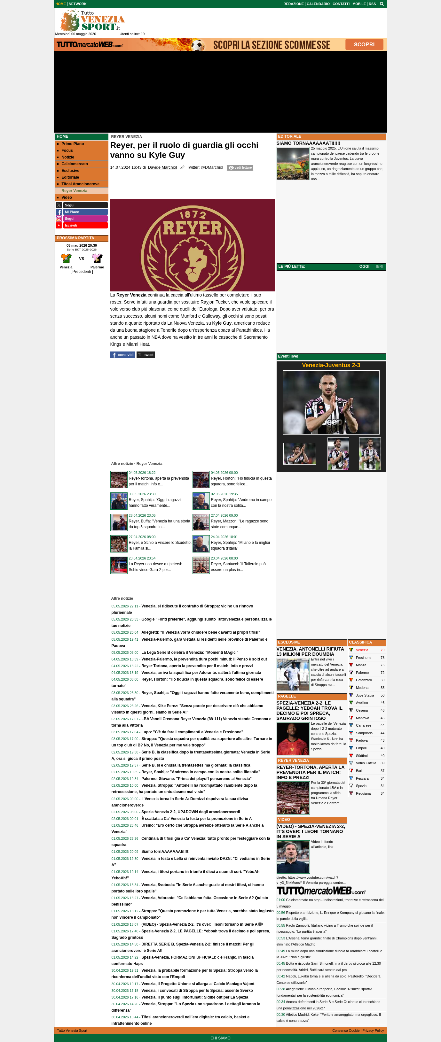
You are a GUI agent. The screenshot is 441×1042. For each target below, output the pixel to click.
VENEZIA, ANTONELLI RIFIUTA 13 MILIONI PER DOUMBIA (310, 651)
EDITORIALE (289, 136)
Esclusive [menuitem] (68, 170)
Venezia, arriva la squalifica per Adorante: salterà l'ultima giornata (201, 672)
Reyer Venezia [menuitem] (72, 191)
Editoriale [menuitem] (68, 177)
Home (62, 136)
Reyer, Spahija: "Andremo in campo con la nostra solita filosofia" (200, 772)
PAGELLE (287, 696)
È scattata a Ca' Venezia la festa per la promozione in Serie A (196, 818)
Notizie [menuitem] (65, 157)
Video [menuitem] (64, 197)
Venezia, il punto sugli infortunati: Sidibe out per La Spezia (194, 997)
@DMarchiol (212, 167)
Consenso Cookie (345, 1030)
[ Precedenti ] (81, 271)
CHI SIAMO (220, 1038)
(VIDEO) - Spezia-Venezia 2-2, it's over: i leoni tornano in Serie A (199, 924)
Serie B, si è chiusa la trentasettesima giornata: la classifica (195, 765)
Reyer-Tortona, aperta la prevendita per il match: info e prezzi (197, 666)
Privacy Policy (373, 1030)
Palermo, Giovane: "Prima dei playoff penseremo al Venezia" (196, 778)
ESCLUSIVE (289, 642)
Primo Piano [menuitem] (70, 144)
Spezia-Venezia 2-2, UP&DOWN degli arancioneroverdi (190, 812)
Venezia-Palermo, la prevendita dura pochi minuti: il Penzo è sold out (204, 659)
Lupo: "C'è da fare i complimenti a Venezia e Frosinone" (192, 732)
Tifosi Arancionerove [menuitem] (78, 184)
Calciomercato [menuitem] (72, 164)
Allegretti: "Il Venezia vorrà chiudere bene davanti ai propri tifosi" (200, 632)
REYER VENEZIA (293, 760)
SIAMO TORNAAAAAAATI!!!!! (309, 143)
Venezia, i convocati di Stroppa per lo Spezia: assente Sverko (197, 990)
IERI (379, 266)
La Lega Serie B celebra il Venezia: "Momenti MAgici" (189, 652)
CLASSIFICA (360, 642)
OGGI (364, 266)
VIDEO (284, 819)
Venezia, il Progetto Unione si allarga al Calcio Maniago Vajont (197, 984)
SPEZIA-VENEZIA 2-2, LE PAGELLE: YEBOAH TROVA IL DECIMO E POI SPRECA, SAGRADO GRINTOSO (310, 710)
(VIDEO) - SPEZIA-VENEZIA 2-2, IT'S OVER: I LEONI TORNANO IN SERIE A (311, 831)
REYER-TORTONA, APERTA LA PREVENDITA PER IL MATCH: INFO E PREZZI (311, 772)
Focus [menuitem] (65, 150)
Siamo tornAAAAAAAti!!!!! (165, 851)
